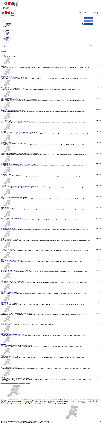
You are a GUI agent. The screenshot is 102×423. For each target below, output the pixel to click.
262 (13, 56)
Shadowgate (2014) (5, 207)
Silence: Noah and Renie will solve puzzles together (11, 260)
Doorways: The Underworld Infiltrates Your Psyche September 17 (14, 77)
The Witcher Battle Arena (6, 163)
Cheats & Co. (6, 38)
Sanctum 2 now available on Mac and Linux (10, 239)
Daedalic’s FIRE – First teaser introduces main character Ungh (14, 197)
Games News (8, 23)
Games (4, 20)
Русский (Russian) (97, 14)
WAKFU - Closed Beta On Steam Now (9, 367)
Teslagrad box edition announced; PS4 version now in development (15, 378)
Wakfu (2, 366)
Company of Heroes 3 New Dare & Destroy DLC (30, 403)
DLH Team (8, 41)
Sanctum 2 (3, 238)
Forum (7, 40)
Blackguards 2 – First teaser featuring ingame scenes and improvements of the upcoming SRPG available (23, 186)
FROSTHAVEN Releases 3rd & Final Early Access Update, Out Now (15, 383)
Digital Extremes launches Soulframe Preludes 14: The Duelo (13, 401)
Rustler (47, 421)
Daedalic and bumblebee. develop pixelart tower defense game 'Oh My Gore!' (17, 345)
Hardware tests (9, 28)
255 (2, 56)
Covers (7, 37)
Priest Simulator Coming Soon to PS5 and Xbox (36, 401)
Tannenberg (25, 421)
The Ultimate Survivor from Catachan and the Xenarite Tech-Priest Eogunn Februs (48, 399)
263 (14, 56)
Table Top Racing (4, 302)
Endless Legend (4, 109)
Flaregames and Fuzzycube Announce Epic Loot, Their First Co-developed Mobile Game (19, 153)
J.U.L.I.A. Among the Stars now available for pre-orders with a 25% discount (17, 121)
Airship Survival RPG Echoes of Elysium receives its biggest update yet (16, 399)
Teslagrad (3, 377)
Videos (7, 32)
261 (11, 56)
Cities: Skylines (19, 421)
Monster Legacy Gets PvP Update (8, 228)
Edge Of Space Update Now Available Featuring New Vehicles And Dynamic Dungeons (19, 132)
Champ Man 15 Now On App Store (8, 249)
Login (80, 14)
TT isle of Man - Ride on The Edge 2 (8, 421)
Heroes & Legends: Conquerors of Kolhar (9, 98)
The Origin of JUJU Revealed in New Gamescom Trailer (12, 281)
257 (5, 56)
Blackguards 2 (4, 185)
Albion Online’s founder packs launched (9, 292)
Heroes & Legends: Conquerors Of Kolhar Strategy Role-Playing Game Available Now (19, 99)
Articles (7, 30)
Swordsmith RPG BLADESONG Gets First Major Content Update (79, 399)
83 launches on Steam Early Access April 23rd (10, 403)
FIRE (2, 196)
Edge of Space (4, 131)
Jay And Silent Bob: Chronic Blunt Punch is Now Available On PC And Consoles (63, 401)
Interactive (5, 39)
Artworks (8, 35)
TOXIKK (2, 355)
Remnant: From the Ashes (40, 421)
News (4, 21)
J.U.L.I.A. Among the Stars (6, 120)
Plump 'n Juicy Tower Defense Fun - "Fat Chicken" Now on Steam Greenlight (17, 270)
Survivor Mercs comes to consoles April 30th (50, 403)
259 (8, 56)
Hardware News (9, 24)
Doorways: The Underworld (6, 76)
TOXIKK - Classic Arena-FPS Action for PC (10, 356)
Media (4, 31)
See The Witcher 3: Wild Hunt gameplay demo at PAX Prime (13, 143)
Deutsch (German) (96, 13)
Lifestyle (7, 25)
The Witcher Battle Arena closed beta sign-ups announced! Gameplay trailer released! (18, 164)
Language (99, 12)
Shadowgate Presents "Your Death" (8, 208)
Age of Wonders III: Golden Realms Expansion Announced (13, 88)
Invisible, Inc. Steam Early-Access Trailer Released (11, 218)
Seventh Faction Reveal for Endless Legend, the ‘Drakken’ (13, 110)
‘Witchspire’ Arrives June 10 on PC (87, 401)
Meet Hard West (4, 66)
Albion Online (4, 291)
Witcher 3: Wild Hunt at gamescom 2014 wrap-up (11, 175)
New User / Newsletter (83, 12)
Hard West (3, 65)
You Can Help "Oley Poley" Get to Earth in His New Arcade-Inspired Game (16, 313)
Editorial (5, 26)
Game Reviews (9, 27)
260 (10, 56)
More (88, 67)
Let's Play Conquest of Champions (8, 323)
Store (4, 42)
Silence (2, 259)
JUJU (2, 280)
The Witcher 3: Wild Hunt (6, 142)
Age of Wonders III (5, 87)
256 (3, 56)
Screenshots (8, 33)
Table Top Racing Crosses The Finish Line (9, 303)
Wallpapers (8, 34)
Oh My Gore (3, 344)
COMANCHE (32, 421)
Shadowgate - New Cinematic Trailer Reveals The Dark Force (13, 334)
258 (7, 56)
